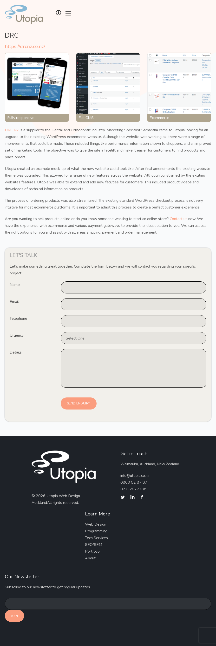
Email (14, 301)
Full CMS (86, 117)
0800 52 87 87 (133, 482)
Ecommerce (159, 117)
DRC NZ (12, 130)
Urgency (17, 335)
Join (14, 616)
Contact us (178, 219)
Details (16, 352)
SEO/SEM (93, 544)
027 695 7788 (133, 489)
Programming (96, 531)
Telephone (18, 318)
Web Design (95, 524)
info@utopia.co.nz (134, 475)
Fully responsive (20, 117)
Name (15, 284)
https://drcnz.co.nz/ (25, 46)
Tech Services (96, 538)
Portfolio (92, 551)
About (90, 558)
